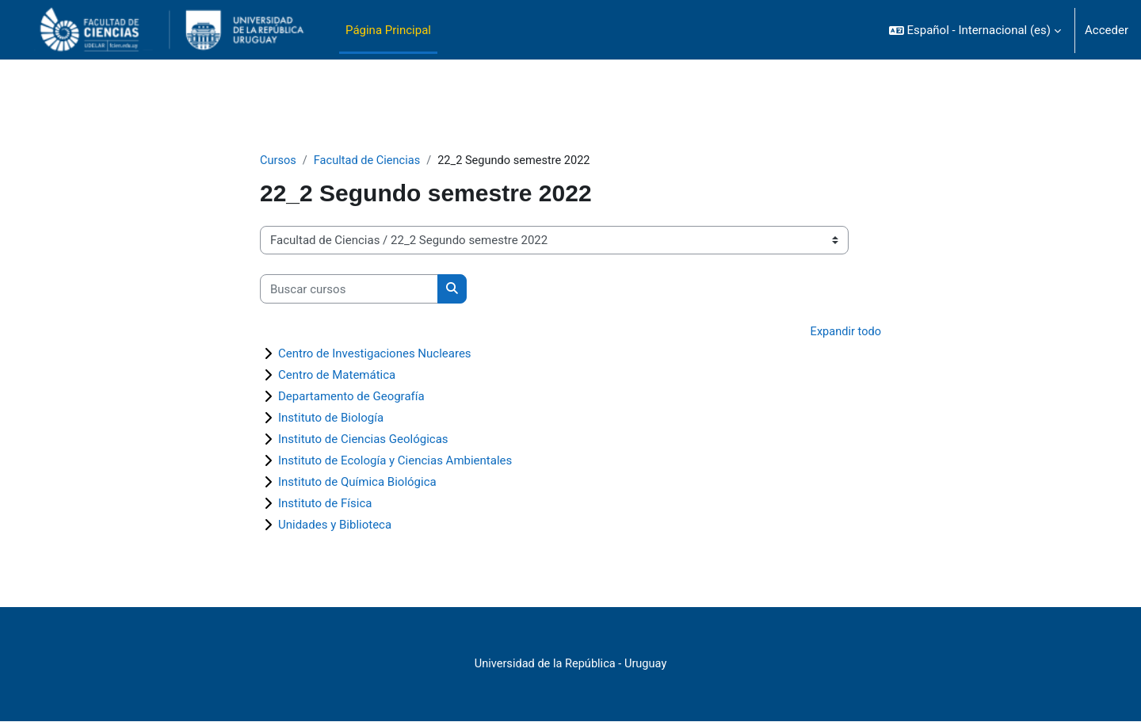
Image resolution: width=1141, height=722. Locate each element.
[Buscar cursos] (349, 289)
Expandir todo (844, 333)
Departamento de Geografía (351, 397)
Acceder (1106, 30)
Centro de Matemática (336, 376)
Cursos (278, 161)
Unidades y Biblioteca (334, 525)
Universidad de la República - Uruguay (570, 665)
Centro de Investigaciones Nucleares (374, 354)
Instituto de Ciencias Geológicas (363, 440)
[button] (975, 30)
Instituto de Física (325, 504)
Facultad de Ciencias (369, 161)
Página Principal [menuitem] (388, 30)
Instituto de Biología (331, 418)
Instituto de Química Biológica (357, 483)
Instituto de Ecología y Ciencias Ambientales (395, 461)
